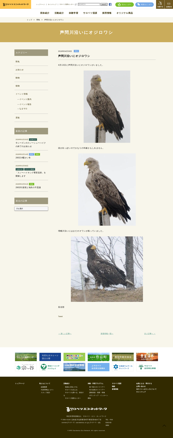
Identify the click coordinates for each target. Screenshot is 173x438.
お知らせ (20, 70)
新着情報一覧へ (107, 334)
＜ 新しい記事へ (64, 334)
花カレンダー (124, 4)
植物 (18, 86)
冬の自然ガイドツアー (97, 390)
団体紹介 (45, 13)
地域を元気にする (71, 387)
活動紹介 (59, 13)
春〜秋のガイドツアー (97, 387)
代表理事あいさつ (47, 390)
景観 (18, 118)
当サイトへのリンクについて (146, 389)
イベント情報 (22, 94)
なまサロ (23, 109)
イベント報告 (25, 104)
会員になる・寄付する (144, 383)
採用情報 (107, 13)
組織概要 (44, 387)
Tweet (60, 316)
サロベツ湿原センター (66, 4)
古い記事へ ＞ (149, 334)
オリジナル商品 (125, 13)
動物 (18, 78)
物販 (113, 386)
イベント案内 (25, 99)
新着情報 (115, 389)
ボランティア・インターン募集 (98, 397)
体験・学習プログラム (95, 383)
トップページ (40, 4)
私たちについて (44, 383)
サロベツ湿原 (90, 13)
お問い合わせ (141, 386)
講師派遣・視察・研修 (97, 392)
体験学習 (73, 13)
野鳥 (18, 62)
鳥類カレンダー (144, 4)
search (103, 4)
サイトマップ (52, 4)
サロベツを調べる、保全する (73, 394)
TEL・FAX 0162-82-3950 (109, 422)
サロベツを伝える (71, 390)
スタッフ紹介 (45, 392)
